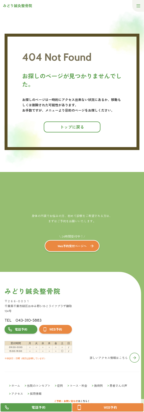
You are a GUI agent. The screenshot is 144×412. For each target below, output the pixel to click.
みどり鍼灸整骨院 (32, 291)
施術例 (98, 385)
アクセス (17, 393)
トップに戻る (72, 127)
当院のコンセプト (38, 385)
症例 (60, 385)
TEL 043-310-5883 (23, 320)
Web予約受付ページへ (72, 246)
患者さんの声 (118, 385)
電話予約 (39, 407)
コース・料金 (78, 385)
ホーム (15, 385)
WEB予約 (110, 407)
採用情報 (36, 393)
